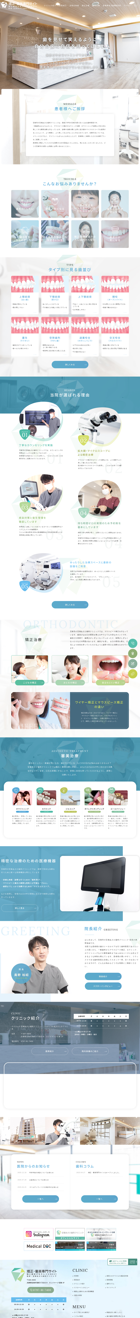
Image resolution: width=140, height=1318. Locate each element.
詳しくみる (70, 364)
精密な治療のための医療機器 (84, 1291)
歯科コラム (110, 1283)
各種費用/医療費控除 (112, 5)
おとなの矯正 (70, 682)
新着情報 (110, 1280)
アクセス (127, 5)
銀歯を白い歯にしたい (114, 1312)
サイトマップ (111, 1287)
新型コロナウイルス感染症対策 (117, 1276)
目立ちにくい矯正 (111, 682)
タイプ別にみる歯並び (81, 1312)
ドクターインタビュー (103, 986)
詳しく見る (20, 908)
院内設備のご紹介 (90, 1051)
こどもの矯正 (30, 682)
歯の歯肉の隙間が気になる (116, 1316)
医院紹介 (50, 1051)
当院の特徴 (74, 5)
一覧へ (40, 1199)
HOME (76, 1276)
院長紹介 (103, 976)
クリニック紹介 (79, 1283)
